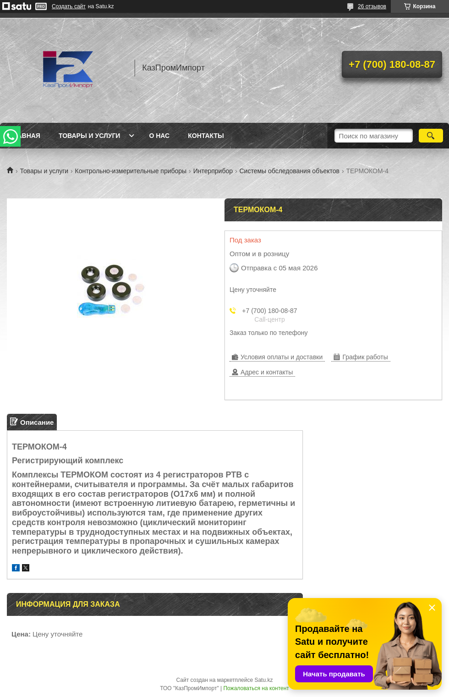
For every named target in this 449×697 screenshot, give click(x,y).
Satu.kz (263, 680)
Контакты (206, 135)
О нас (159, 135)
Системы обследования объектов (289, 171)
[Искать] (431, 136)
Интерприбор (213, 171)
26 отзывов (372, 6)
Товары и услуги (89, 135)
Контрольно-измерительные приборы (131, 171)
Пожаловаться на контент (256, 688)
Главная (24, 135)
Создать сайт (69, 6)
